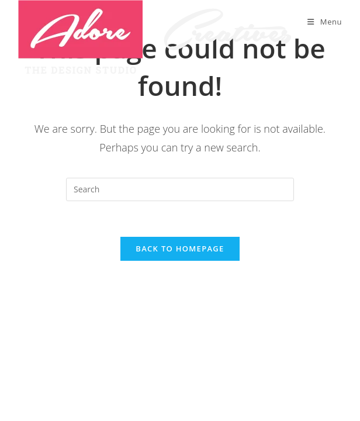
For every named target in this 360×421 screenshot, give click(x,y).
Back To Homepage (180, 248)
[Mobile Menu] (324, 21)
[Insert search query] (180, 189)
